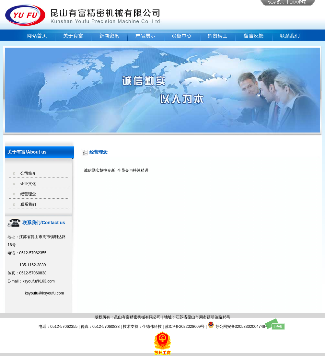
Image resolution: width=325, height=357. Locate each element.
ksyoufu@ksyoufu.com (35, 293)
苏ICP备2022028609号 (185, 326)
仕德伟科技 (152, 326)
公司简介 (28, 173)
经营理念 (28, 194)
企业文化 (28, 183)
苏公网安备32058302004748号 (238, 326)
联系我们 (28, 204)
